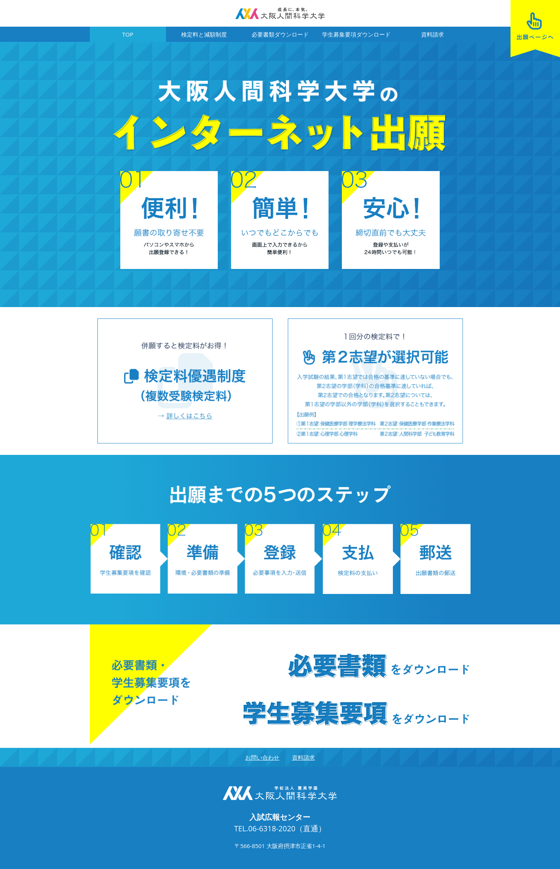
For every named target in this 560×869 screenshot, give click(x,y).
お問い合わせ (262, 757)
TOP (127, 34)
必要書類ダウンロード (280, 34)
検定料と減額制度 (204, 34)
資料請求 (432, 34)
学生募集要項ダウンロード (356, 34)
